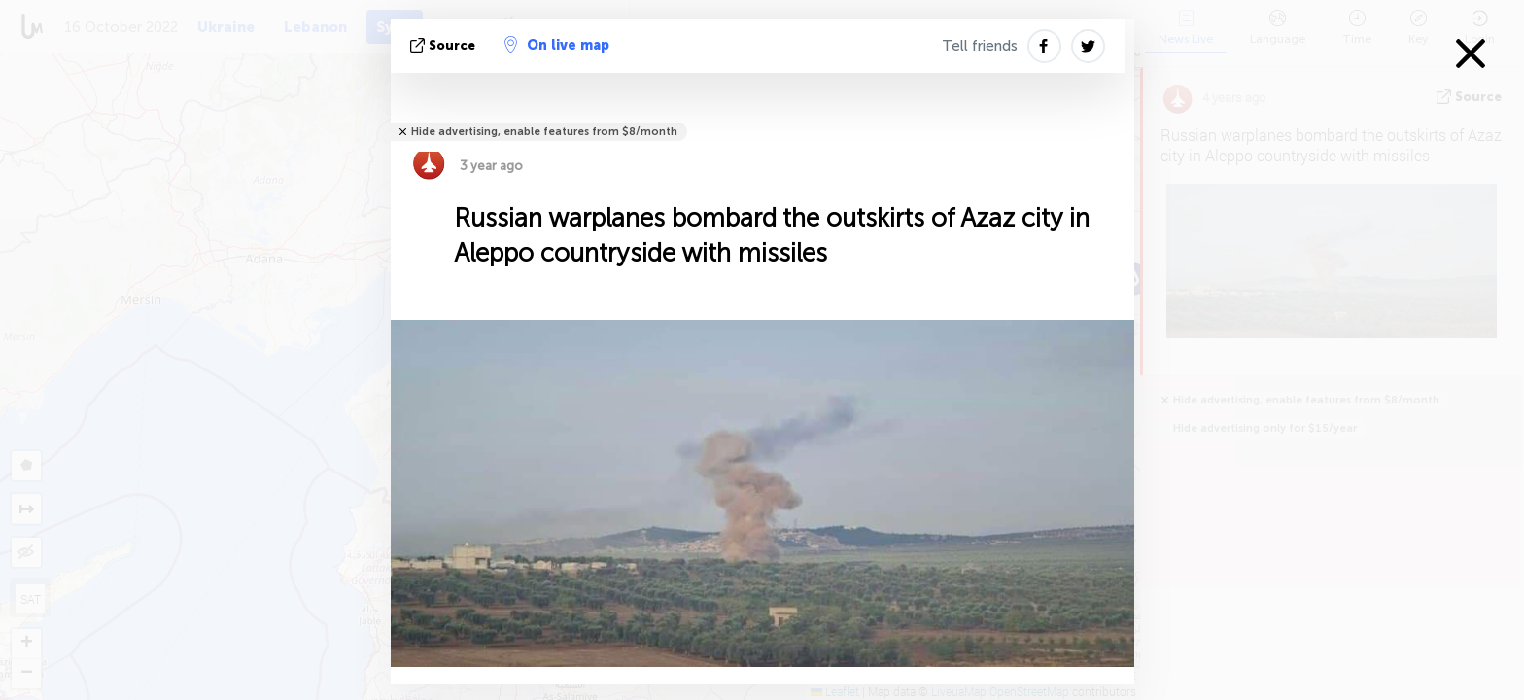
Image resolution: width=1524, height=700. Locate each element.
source (444, 45)
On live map (556, 44)
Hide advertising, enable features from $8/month (544, 131)
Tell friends (980, 45)
